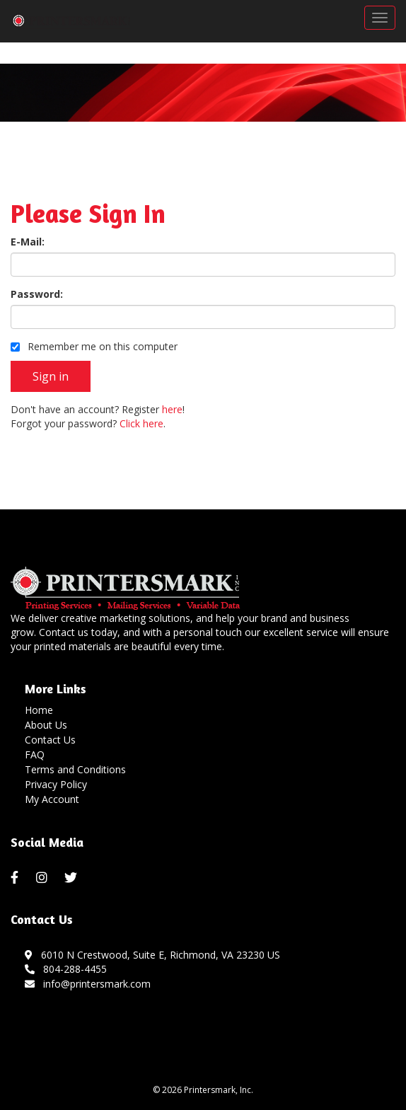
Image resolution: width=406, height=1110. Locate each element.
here (172, 409)
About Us (46, 725)
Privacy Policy (56, 784)
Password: (37, 294)
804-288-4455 (66, 969)
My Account (52, 799)
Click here (141, 423)
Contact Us (50, 739)
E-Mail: (28, 241)
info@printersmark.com (88, 983)
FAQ (35, 754)
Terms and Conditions (75, 769)
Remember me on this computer (94, 346)
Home (39, 710)
